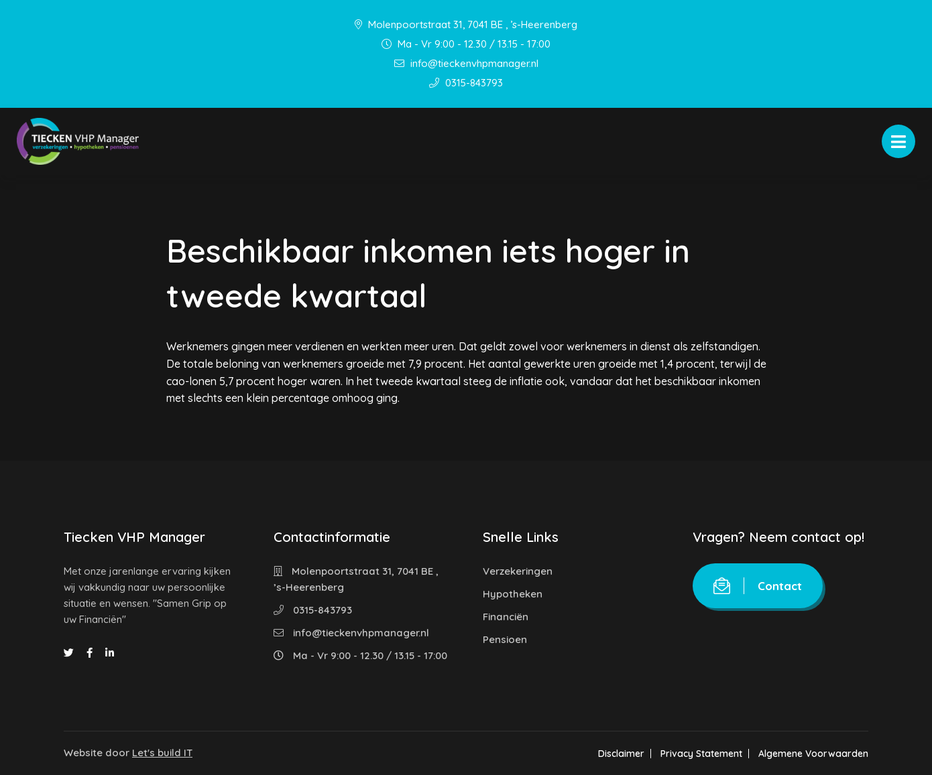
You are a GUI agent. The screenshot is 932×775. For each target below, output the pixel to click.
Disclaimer (621, 754)
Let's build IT (162, 752)
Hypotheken (512, 593)
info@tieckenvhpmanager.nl (466, 63)
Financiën (505, 616)
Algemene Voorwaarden (813, 754)
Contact (757, 585)
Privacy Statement (701, 754)
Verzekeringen (517, 571)
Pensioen (505, 639)
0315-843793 (466, 82)
